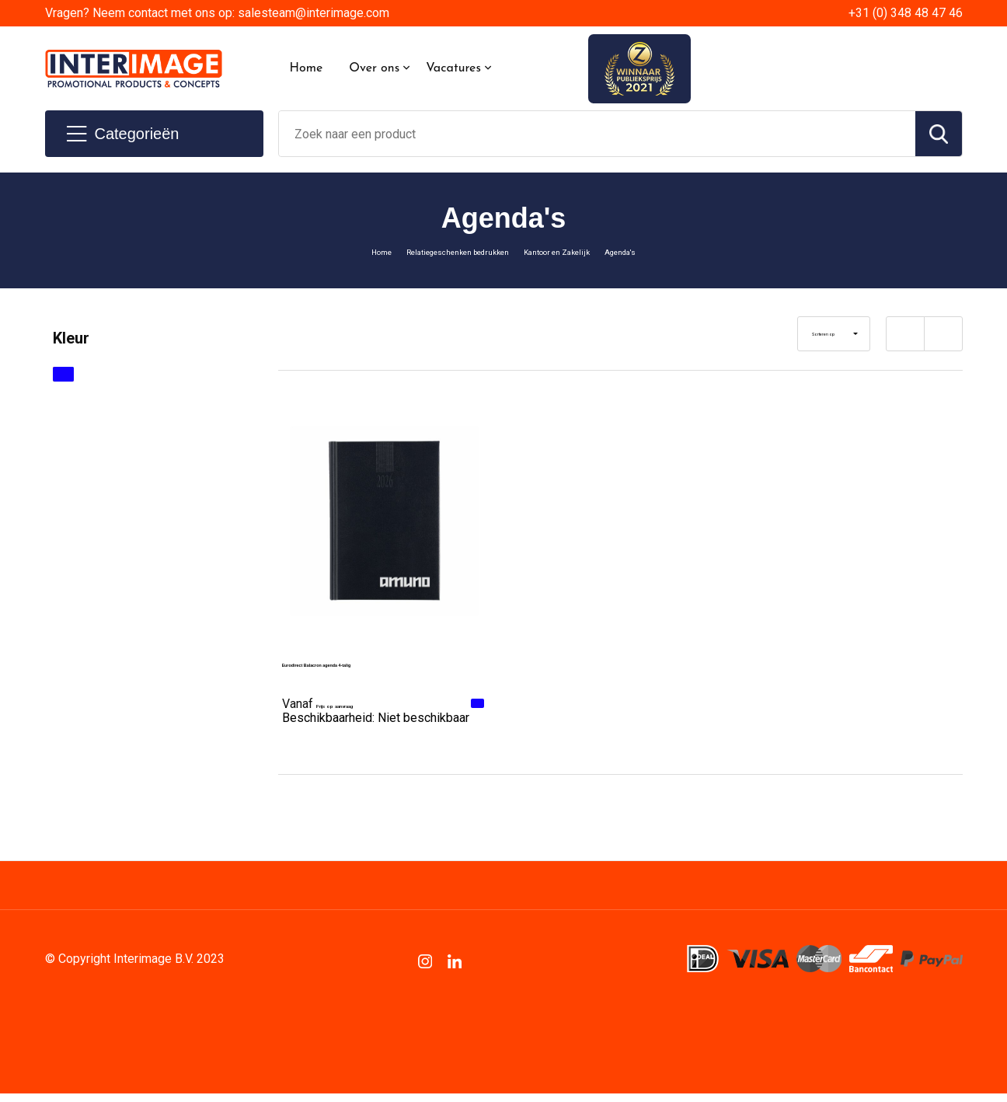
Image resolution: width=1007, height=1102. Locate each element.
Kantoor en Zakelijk (580, 251)
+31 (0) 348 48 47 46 (905, 12)
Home (306, 68)
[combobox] (597, 133)
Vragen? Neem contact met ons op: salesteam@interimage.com (217, 12)
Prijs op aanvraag (353, 702)
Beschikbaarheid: (375, 724)
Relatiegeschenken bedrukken (438, 251)
